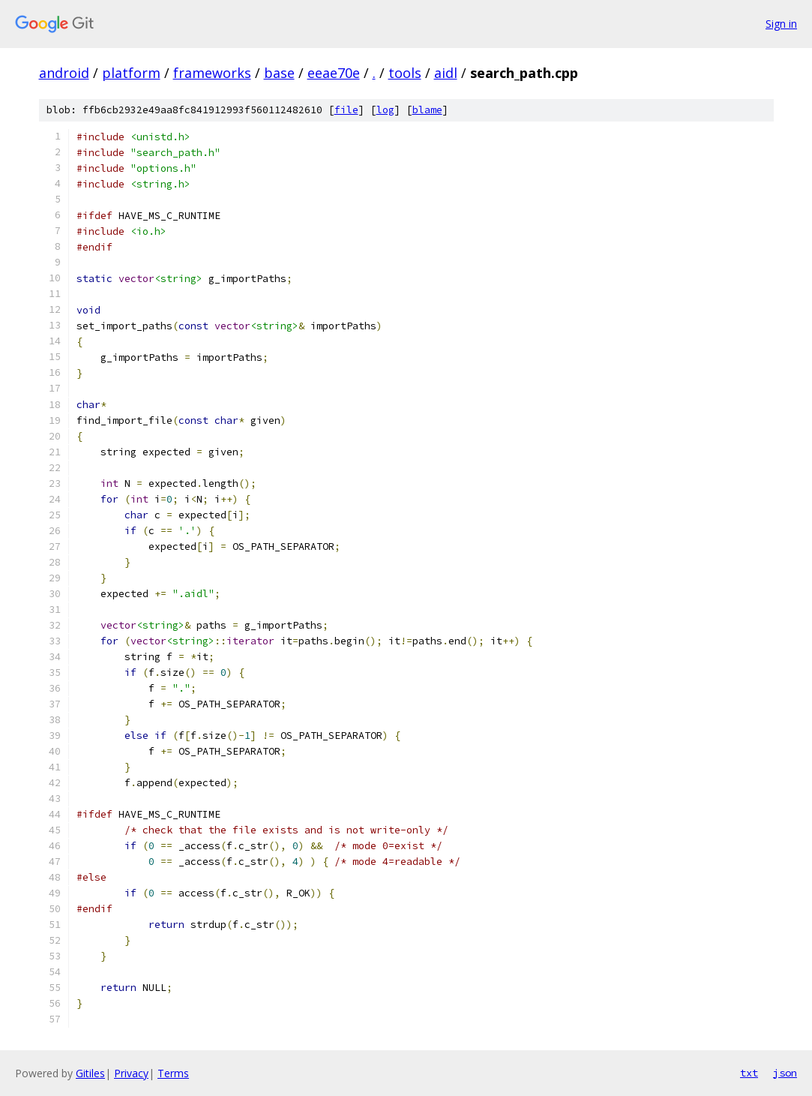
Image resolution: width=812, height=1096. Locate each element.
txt (749, 1072)
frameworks (212, 73)
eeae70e (333, 73)
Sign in (781, 24)
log (385, 110)
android (64, 73)
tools (404, 73)
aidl (445, 73)
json (785, 1072)
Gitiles (90, 1073)
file (346, 110)
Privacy (131, 1073)
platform (131, 73)
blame (427, 110)
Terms (173, 1073)
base (279, 73)
